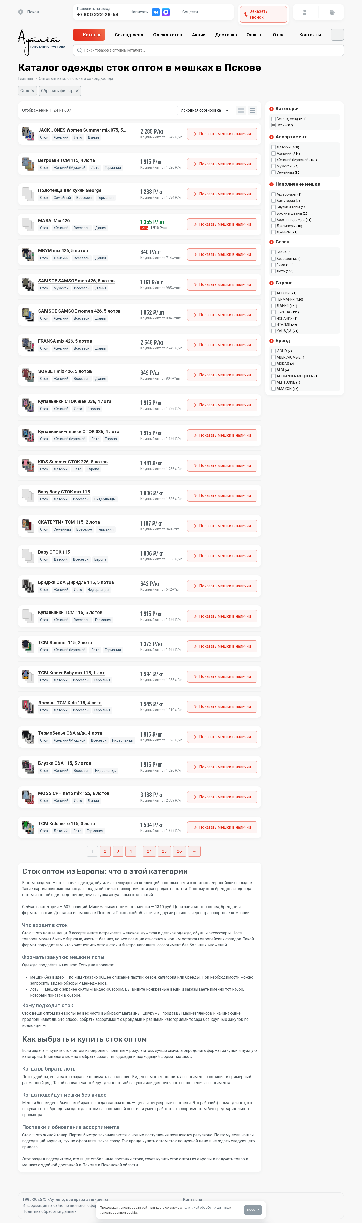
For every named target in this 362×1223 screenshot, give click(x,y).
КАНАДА (284, 331)
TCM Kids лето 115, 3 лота (66, 823)
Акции (198, 34)
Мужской (284, 166)
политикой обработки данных (206, 1207)
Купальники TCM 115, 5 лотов (70, 612)
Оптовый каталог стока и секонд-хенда (76, 78)
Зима (281, 265)
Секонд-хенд (129, 34)
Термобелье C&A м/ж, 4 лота (70, 733)
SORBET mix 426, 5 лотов (65, 371)
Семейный (285, 172)
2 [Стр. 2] (105, 851)
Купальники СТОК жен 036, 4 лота (74, 401)
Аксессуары (286, 194)
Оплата (255, 34)
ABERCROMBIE (289, 357)
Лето (281, 271)
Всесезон (284, 259)
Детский (284, 147)
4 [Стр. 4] (131, 851)
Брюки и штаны (289, 213)
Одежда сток (167, 34)
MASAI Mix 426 (54, 220)
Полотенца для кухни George (69, 190)
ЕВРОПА (283, 312)
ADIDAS (283, 364)
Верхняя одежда (291, 220)
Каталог (89, 34)
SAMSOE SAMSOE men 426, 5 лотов (76, 280)
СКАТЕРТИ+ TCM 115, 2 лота (69, 522)
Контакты (310, 34)
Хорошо (253, 1210)
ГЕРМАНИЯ (286, 299)
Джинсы (284, 232)
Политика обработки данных (49, 1211)
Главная (25, 78)
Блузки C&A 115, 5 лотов (64, 763)
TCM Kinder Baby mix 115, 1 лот (71, 672)
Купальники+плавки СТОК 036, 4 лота (78, 431)
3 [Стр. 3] (118, 851)
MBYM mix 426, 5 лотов (63, 250)
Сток (280, 125)
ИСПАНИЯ (284, 318)
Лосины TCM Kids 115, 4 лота (70, 702)
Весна (282, 252)
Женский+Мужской (292, 160)
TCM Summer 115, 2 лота (65, 642)
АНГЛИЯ (283, 293)
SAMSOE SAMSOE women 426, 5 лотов (79, 311)
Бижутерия (286, 201)
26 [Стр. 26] (179, 851)
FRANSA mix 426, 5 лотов (65, 341)
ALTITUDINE (286, 382)
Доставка (226, 34)
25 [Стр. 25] (164, 851)
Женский (284, 153)
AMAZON (284, 389)
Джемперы (286, 226)
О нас (281, 34)
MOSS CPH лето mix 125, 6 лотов (73, 793)
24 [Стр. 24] (149, 851)
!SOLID (282, 351)
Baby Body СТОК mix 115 (64, 491)
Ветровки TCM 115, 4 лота (66, 160)
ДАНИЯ (283, 306)
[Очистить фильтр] (27, 91)
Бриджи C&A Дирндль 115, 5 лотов (76, 582)
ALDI (280, 370)
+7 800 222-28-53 (97, 14)
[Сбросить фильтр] (60, 91)
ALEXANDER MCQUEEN (295, 376)
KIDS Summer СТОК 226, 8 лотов (73, 461)
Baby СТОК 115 (54, 552)
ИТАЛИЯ (283, 325)
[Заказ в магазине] (204, 110)
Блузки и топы (288, 207)
